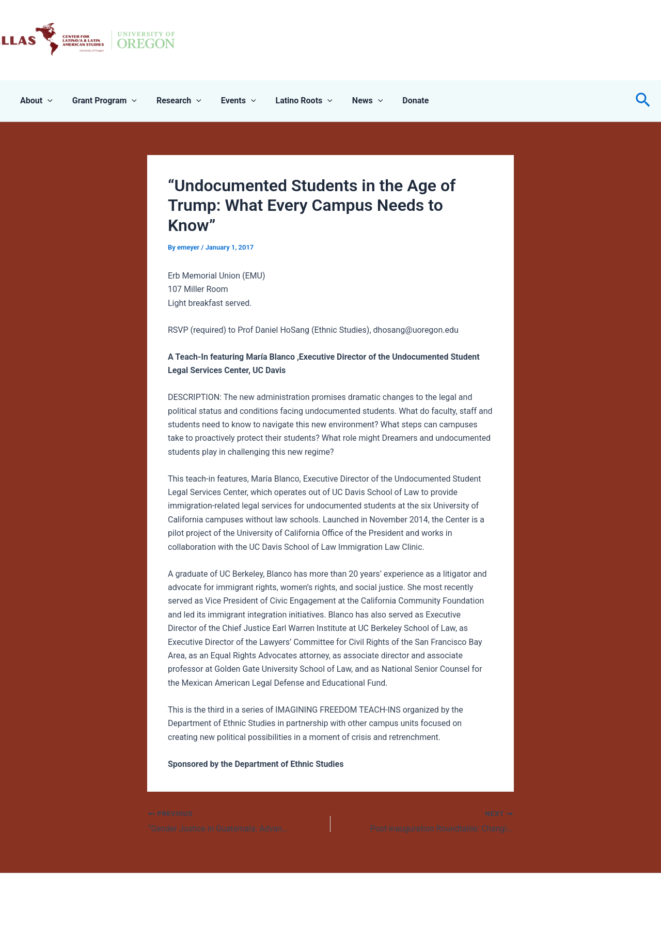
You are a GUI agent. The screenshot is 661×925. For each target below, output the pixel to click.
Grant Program (100, 100)
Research (171, 100)
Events (227, 100)
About (35, 100)
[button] (643, 101)
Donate (395, 100)
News (350, 100)
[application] (46, 100)
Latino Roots (289, 100)
